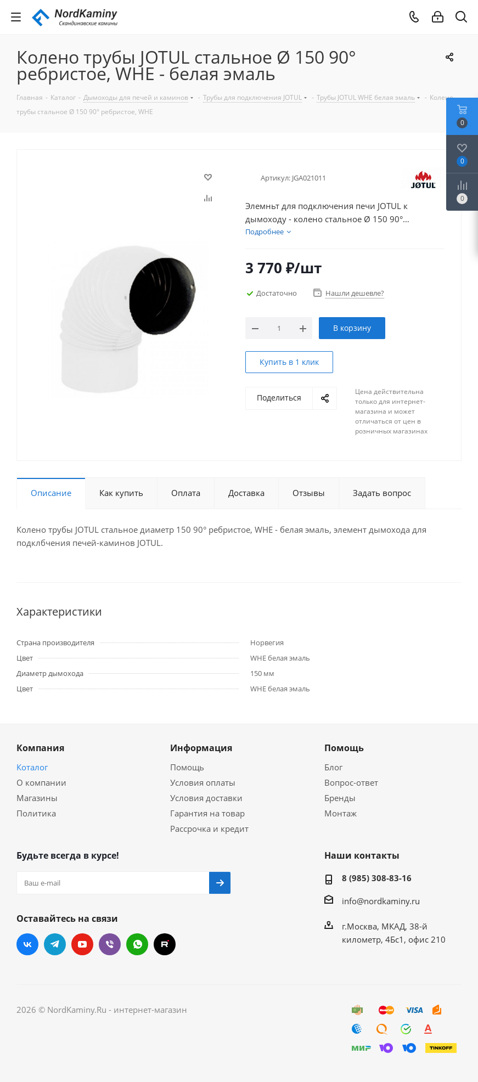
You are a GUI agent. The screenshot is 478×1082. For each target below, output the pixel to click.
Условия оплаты (202, 782)
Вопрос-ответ (351, 782)
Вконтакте (27, 944)
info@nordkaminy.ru (381, 900)
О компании (41, 782)
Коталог (32, 767)
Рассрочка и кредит (209, 828)
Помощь (187, 767)
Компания (40, 748)
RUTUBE (165, 944)
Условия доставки (206, 797)
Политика (36, 813)
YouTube (82, 944)
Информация (201, 748)
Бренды (340, 797)
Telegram (55, 944)
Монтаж (340, 813)
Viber (110, 944)
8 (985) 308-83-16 (377, 877)
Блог (333, 767)
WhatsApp (137, 944)
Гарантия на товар (207, 813)
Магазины (37, 797)
